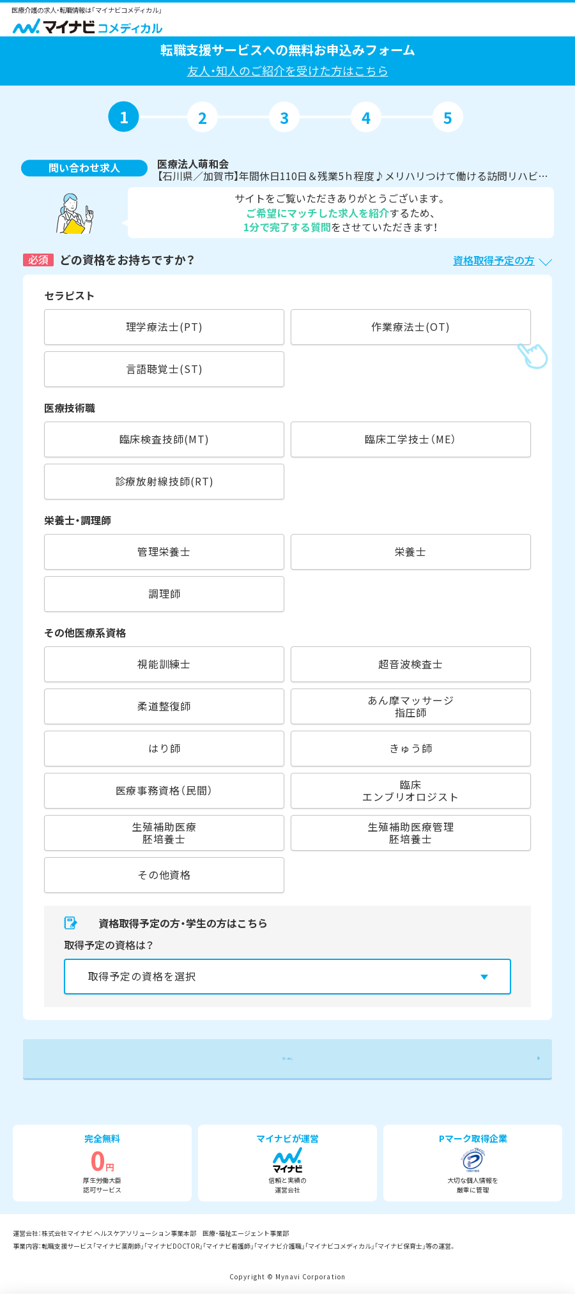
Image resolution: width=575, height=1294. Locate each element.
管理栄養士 (164, 551)
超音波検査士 (410, 663)
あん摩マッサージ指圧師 (410, 706)
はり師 (164, 748)
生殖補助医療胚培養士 (164, 832)
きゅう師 (411, 748)
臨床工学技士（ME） (410, 438)
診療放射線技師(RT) (164, 481)
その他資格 (164, 874)
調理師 (164, 593)
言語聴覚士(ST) (164, 368)
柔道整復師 (164, 705)
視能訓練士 (164, 663)
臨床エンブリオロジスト (410, 790)
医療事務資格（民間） (164, 790)
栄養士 (411, 551)
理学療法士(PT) (164, 326)
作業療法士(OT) (410, 326)
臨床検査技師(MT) (164, 438)
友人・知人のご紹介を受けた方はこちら (287, 70)
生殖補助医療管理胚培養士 (410, 832)
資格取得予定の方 (494, 260)
